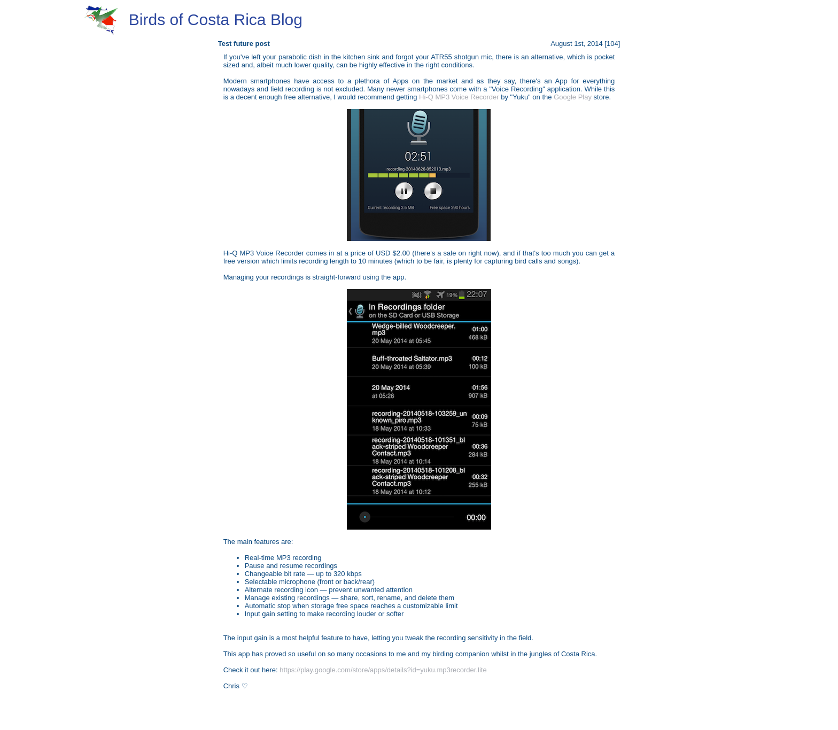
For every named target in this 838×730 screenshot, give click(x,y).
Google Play (573, 97)
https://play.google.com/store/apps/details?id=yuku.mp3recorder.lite (383, 670)
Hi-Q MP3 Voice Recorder (459, 97)
